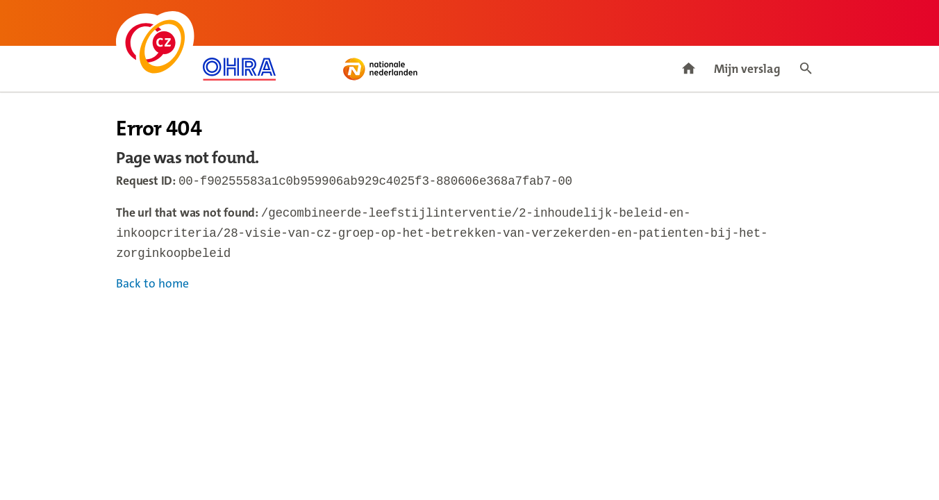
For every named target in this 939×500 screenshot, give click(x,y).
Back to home (152, 289)
